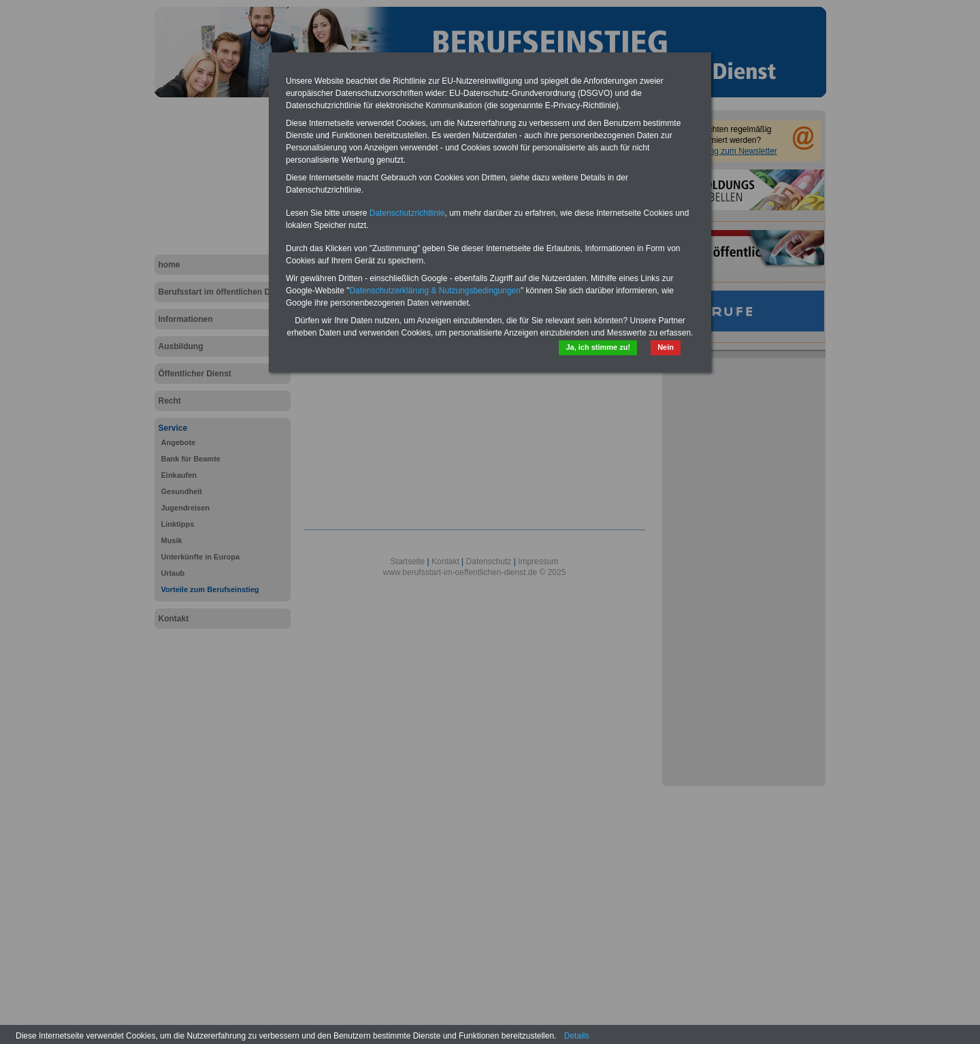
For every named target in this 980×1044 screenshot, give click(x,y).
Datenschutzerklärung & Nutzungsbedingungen (435, 290)
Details (576, 1036)
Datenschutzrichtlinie (407, 213)
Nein (665, 347)
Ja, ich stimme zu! (598, 347)
